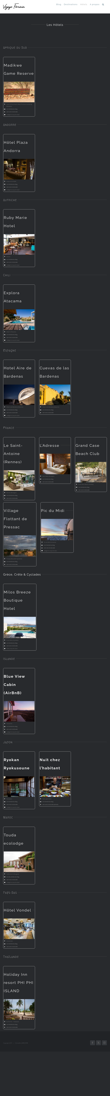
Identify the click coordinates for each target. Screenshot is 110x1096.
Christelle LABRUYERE (21, 1043)
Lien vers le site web (12, 112)
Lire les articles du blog (12, 877)
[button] (103, 4)
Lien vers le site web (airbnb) (50, 804)
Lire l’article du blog (11, 109)
